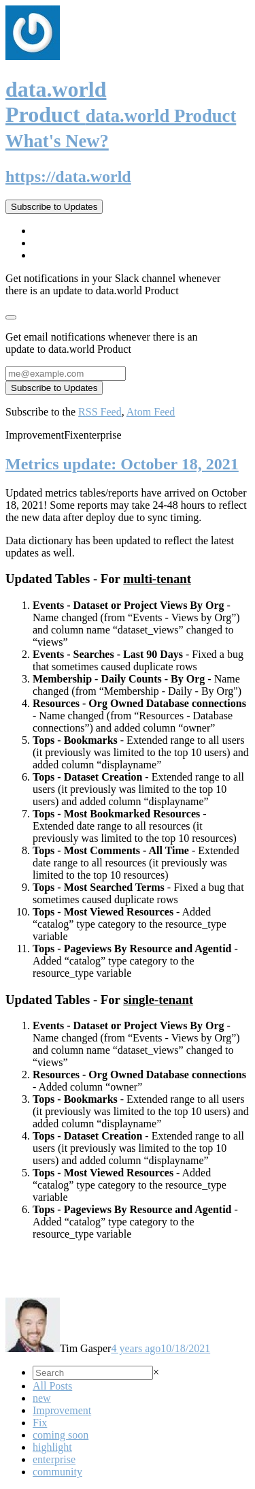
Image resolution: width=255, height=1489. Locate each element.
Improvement (62, 1410)
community (57, 1471)
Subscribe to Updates (54, 207)
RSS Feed (100, 412)
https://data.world (68, 176)
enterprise (54, 1459)
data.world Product (120, 114)
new (42, 1398)
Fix (40, 1422)
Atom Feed (150, 412)
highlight (52, 1447)
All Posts (52, 1386)
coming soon (60, 1435)
